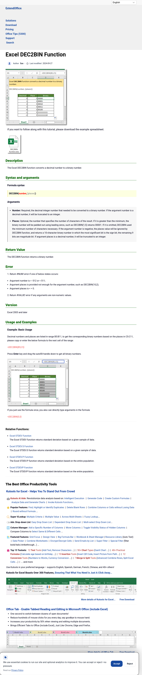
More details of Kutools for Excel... (98, 566)
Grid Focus (35, 503)
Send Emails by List (84, 507)
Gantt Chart (100, 517)
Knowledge (33, 639)
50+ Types (85, 517)
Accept (116, 663)
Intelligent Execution (74, 465)
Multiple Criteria (34, 483)
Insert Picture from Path (105, 520)
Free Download (127, 566)
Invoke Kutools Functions (60, 469)
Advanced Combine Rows (109, 524)
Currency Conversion (58, 524)
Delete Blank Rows (76, 474)
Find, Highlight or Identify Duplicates (46, 474)
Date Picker (18, 507)
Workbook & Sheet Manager (90, 503)
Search (115, 10)
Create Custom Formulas (117, 465)
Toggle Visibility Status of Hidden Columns (104, 494)
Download (51, 10)
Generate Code (95, 465)
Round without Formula (24, 478)
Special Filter (116, 507)
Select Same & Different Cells (46, 498)
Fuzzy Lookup (91, 483)
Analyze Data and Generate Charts (28, 469)
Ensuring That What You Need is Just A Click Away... (83, 539)
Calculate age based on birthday (37, 520)
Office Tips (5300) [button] (83, 10)
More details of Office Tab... (101, 619)
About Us (100, 639)
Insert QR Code (85, 520)
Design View (49, 503)
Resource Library (113, 503)
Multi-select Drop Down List (97, 489)
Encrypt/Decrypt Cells (61, 507)
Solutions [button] (36, 10)
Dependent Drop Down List (68, 489)
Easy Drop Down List (42, 489)
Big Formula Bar (66, 503)
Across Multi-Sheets (72, 483)
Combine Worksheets (37, 507)
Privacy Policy (77, 639)
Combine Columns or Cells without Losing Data (111, 474)
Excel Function (20, 402)
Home (13, 639)
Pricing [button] (65, 10)
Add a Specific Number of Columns (46, 494)
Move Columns (73, 494)
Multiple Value (52, 483)
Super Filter (102, 507)
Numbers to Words (38, 524)
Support (102, 10)
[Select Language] (123, 2)
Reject (130, 663)
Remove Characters (61, 517)
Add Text (47, 517)
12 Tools (34, 517)
